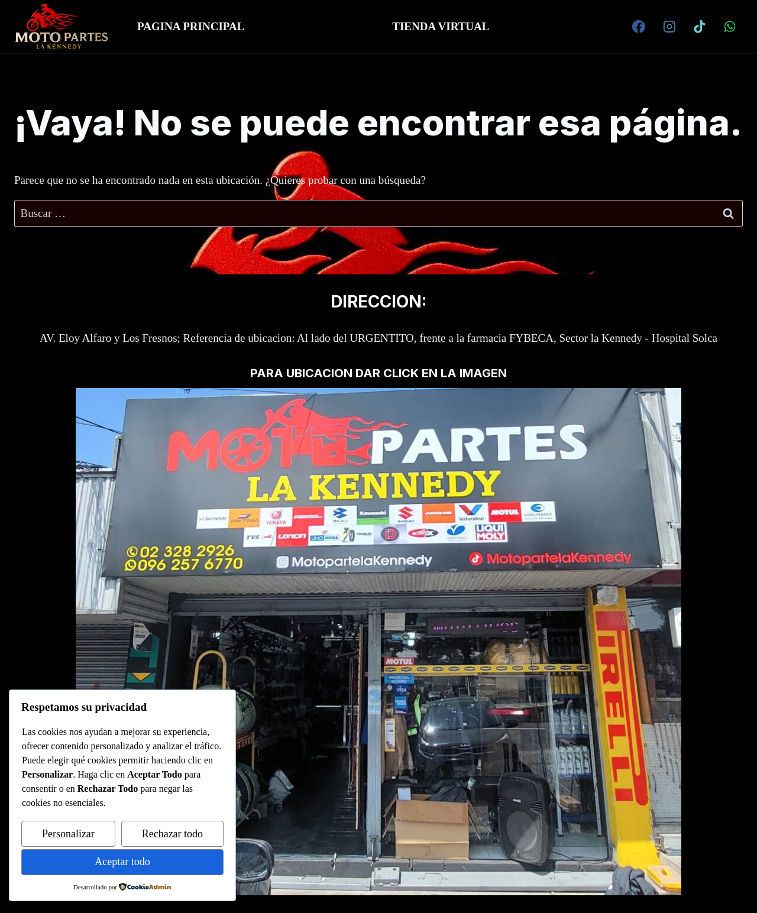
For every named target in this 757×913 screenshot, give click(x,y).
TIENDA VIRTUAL (440, 26)
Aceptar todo (122, 861)
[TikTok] (700, 27)
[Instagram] (669, 27)
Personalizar (68, 834)
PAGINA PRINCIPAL (190, 26)
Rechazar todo (172, 834)
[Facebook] (639, 27)
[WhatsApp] (730, 27)
